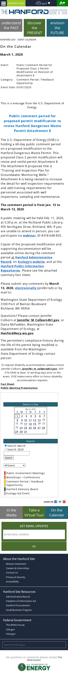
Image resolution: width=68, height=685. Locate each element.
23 (21, 427)
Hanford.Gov (7, 39)
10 (25, 420)
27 (39, 427)
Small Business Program (19, 610)
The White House (15, 624)
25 (30, 427)
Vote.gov (11, 633)
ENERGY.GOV (16, 3)
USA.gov (10, 629)
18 (30, 424)
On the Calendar (56, 512)
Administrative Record (18, 596)
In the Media (11, 512)
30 (21, 431)
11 (30, 420)
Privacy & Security (15, 577)
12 (34, 420)
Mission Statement (16, 563)
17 (25, 424)
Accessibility (12, 581)
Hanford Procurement (18, 605)
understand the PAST (11, 25)
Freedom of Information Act (21, 601)
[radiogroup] (6, 445)
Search (8, 457)
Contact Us (12, 572)
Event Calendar (27, 39)
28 (43, 427)
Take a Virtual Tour (34, 512)
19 (34, 424)
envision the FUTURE (57, 27)
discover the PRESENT (34, 27)
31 (25, 431)
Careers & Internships (17, 568)
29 (16, 431)
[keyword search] (17, 453)
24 (25, 427)
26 (34, 427)
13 (39, 420)
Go (34, 546)
